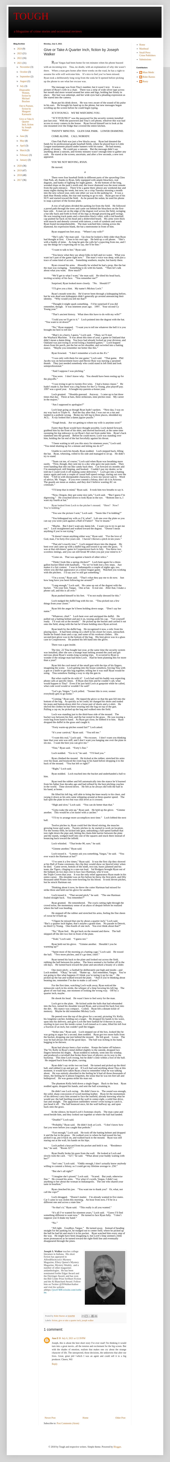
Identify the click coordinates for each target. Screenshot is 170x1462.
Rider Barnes (149, 77)
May (22, 141)
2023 (20, 53)
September (25, 76)
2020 (20, 166)
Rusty (145, 81)
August (23, 81)
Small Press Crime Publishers (147, 54)
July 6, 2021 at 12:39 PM (73, 1338)
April (22, 145)
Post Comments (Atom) (68, 1423)
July (22, 86)
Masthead (143, 48)
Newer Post (50, 1418)
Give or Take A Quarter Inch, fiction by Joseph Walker (26, 124)
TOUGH (31, 16)
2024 (20, 48)
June (22, 136)
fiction (54, 1320)
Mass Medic (148, 72)
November (25, 67)
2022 (20, 58)
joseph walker (88, 1320)
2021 (20, 63)
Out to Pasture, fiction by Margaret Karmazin (26, 110)
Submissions (145, 59)
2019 (20, 170)
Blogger (117, 1447)
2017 (20, 180)
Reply (54, 1364)
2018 (20, 175)
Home (85, 1418)
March (23, 150)
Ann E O (56, 1338)
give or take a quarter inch (69, 1320)
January (24, 160)
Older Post (120, 1418)
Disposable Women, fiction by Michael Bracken (25, 95)
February (24, 155)
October (24, 72)
